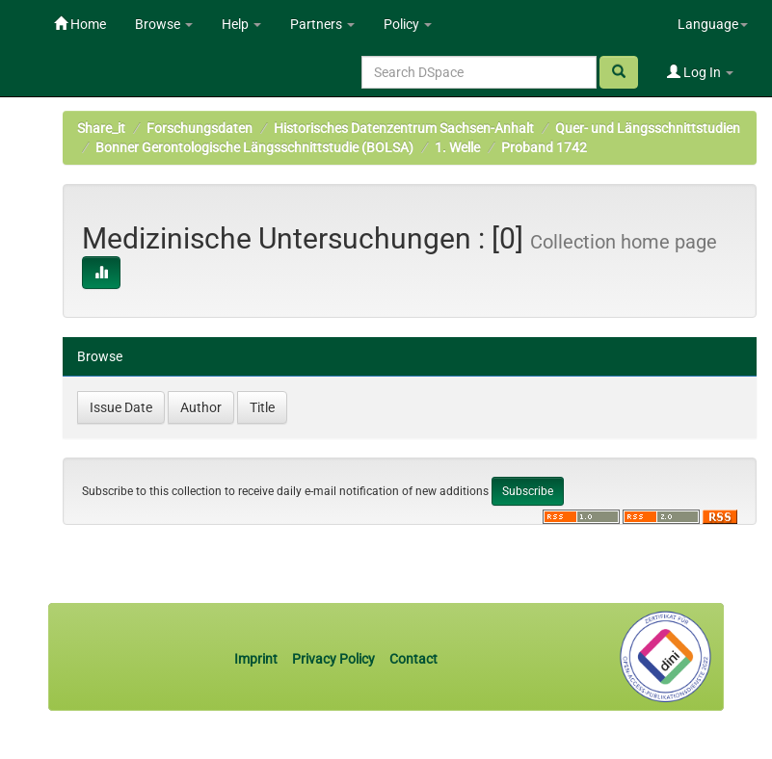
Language (713, 24)
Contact (413, 659)
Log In (700, 72)
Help (241, 24)
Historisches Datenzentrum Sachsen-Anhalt (404, 128)
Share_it (101, 128)
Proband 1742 (544, 147)
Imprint (257, 659)
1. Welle (457, 147)
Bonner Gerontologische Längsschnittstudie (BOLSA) (254, 147)
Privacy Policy (333, 659)
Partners (322, 24)
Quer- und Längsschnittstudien (647, 128)
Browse (164, 24)
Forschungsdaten (199, 128)
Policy (408, 24)
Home (80, 24)
